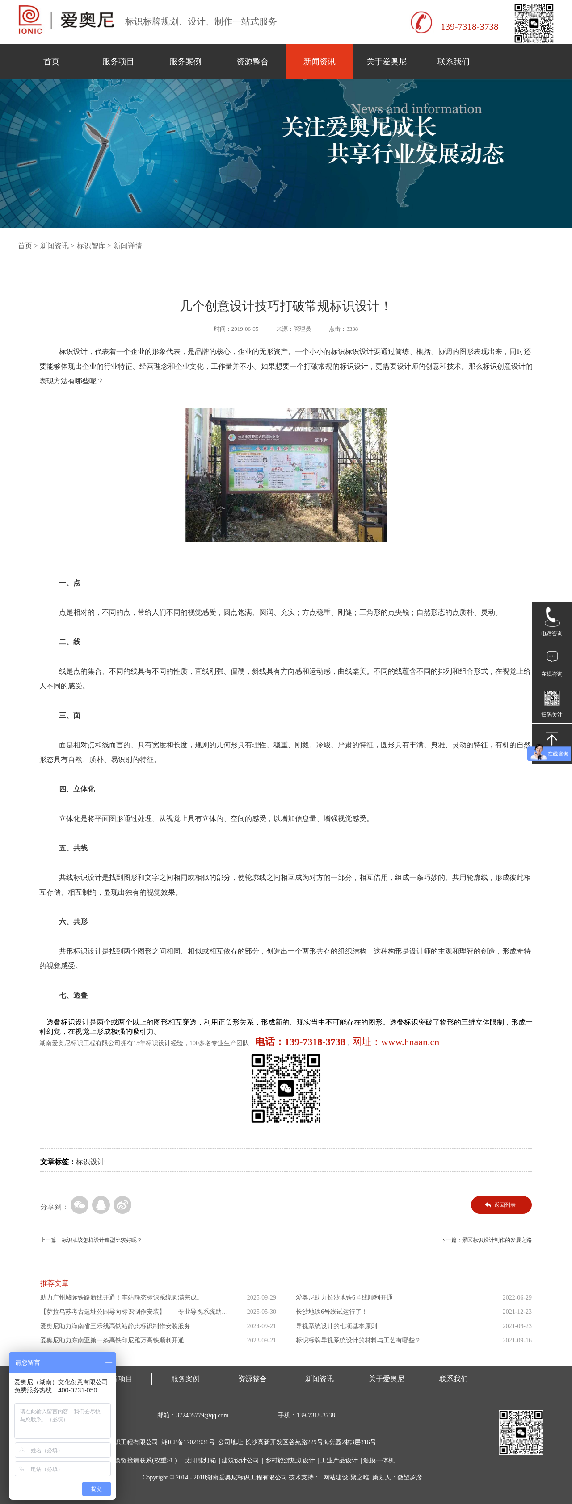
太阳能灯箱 (200, 1460)
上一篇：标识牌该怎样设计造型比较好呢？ (91, 1240)
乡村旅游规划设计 (290, 1460)
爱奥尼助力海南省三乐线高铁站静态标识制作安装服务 (115, 1326)
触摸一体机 (379, 1460)
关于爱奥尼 (386, 61)
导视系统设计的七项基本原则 (336, 1326)
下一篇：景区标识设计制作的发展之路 (486, 1240)
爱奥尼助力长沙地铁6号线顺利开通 (344, 1297)
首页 (51, 61)
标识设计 (90, 1162)
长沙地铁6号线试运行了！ (332, 1311)
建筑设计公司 (240, 1460)
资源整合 (252, 61)
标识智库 (91, 246)
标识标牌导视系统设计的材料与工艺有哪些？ (358, 1340)
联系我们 (453, 61)
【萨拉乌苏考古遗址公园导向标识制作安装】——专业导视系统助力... (131, 1313)
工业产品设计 (339, 1460)
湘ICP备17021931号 (188, 1442)
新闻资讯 (319, 61)
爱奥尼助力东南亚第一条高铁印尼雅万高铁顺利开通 (112, 1340)
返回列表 (505, 1205)
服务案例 (185, 61)
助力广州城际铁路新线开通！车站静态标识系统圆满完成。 (121, 1297)
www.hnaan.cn (410, 1041)
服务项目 (118, 61)
